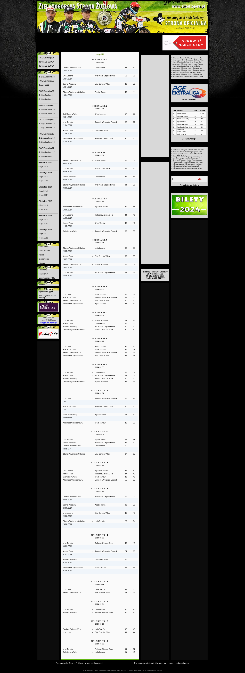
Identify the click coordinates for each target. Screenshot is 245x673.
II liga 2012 (43, 224)
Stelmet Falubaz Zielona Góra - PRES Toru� (188, 76)
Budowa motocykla (47, 278)
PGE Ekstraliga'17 (46, 148)
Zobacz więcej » (189, 99)
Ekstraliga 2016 (45, 162)
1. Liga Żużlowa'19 (46, 124)
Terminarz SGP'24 (46, 62)
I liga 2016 (43, 166)
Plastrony (43, 270)
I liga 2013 (43, 205)
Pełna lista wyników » (189, 185)
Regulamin (43, 274)
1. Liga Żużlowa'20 (46, 109)
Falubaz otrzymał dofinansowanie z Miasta (187, 164)
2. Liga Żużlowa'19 (46, 128)
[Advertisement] (99, 42)
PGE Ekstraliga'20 (46, 105)
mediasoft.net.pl (182, 663)
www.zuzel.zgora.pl (93, 663)
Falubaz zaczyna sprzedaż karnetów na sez (187, 168)
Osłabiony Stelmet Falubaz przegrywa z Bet (187, 58)
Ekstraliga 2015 (45, 173)
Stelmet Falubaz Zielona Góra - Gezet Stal (187, 62)
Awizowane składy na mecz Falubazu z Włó (187, 68)
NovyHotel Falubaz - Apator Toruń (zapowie (187, 160)
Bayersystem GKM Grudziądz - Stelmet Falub (188, 60)
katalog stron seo (117, 670)
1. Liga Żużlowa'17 (46, 152)
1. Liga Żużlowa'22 (46, 77)
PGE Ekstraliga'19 (46, 120)
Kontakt (42, 285)
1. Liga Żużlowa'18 (46, 138)
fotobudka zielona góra (102, 670)
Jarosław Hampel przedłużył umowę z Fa (186, 158)
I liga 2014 (43, 191)
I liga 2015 (43, 177)
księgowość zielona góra (147, 670)
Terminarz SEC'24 (46, 66)
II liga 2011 (43, 238)
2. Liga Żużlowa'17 (46, 156)
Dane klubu (43, 247)
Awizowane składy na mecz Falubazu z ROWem (189, 70)
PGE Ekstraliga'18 (46, 134)
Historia (42, 263)
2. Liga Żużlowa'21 (46, 99)
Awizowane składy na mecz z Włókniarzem (187, 74)
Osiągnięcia (44, 259)
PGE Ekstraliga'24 (46, 58)
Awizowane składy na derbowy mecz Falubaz (188, 64)
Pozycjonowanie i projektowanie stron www (153, 663)
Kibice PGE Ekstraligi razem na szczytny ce (187, 156)
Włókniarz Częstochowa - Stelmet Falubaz (187, 72)
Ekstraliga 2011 (45, 230)
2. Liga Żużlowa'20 (46, 113)
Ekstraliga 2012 (45, 215)
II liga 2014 (43, 195)
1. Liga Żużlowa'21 (46, 95)
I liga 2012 (43, 219)
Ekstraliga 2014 (45, 187)
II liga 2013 (43, 209)
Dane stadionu (45, 251)
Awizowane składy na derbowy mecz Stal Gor (188, 150)
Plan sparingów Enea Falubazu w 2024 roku (187, 162)
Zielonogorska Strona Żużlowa (69, 663)
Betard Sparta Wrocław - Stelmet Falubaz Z (187, 154)
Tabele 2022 (44, 85)
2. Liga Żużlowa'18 (46, 142)
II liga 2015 (43, 181)
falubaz (159, 670)
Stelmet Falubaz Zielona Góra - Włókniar (186, 66)
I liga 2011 (43, 234)
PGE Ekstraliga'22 (46, 81)
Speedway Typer (46, 291)
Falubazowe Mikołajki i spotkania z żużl (186, 166)
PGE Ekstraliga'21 (46, 91)
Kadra (41, 255)
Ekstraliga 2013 (45, 201)
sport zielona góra (130, 670)
